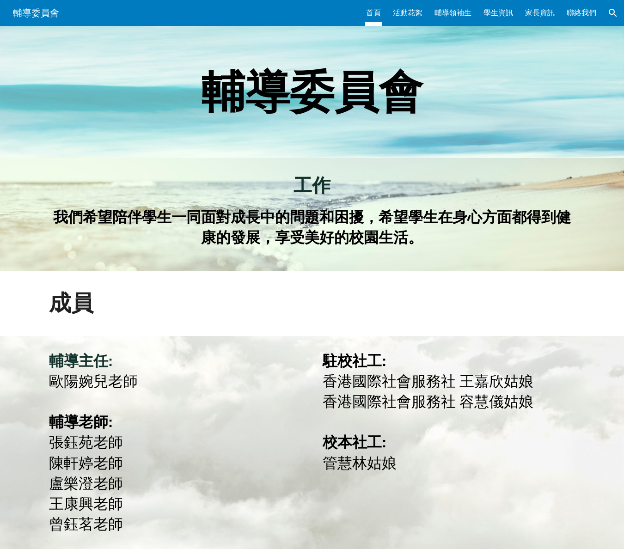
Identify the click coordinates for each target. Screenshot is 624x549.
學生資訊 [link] (498, 12)
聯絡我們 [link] (581, 12)
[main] (312, 92)
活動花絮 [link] (407, 12)
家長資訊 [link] (540, 12)
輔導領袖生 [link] (452, 12)
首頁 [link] (373, 12)
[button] (613, 13)
